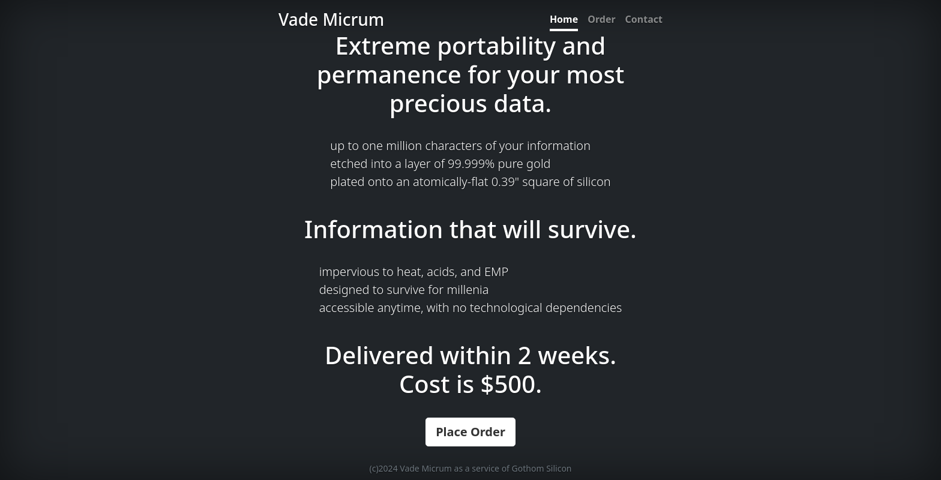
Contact (644, 19)
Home (564, 19)
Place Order (470, 432)
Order (601, 19)
